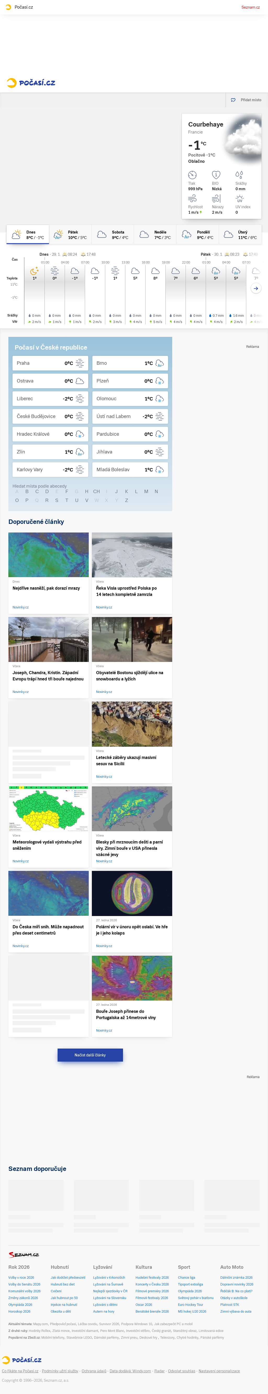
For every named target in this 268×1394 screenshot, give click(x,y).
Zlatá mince (61, 1331)
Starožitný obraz (185, 1331)
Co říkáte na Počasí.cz (20, 1371)
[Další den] (256, 288)
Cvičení (56, 1291)
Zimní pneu (129, 1337)
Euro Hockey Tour (190, 1305)
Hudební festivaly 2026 (152, 1277)
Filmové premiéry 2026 (152, 1291)
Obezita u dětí (61, 1311)
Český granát (161, 1331)
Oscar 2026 (144, 1305)
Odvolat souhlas (181, 1371)
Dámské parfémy (106, 1337)
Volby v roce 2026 (21, 1277)
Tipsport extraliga (190, 1284)
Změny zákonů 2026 (23, 1298)
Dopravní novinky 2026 (236, 1284)
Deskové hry (148, 1337)
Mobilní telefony (52, 1337)
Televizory (167, 1337)
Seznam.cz (251, 7)
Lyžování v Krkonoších (109, 1277)
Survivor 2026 (109, 1324)
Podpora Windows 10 (136, 1324)
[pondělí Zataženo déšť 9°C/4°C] (197, 234)
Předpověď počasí (63, 1324)
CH (96, 491)
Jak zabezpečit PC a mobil (173, 1324)
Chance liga (186, 1277)
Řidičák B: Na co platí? (236, 1291)
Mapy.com (40, 1324)
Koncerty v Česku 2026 (152, 1284)
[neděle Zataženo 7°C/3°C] (155, 234)
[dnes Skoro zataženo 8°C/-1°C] (28, 234)
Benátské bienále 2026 (152, 1311)
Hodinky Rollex (39, 1331)
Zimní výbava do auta (236, 1311)
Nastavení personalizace (219, 1371)
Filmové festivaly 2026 (152, 1298)
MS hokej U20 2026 (192, 1311)
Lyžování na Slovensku (109, 1298)
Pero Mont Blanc (112, 1331)
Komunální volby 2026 (24, 1291)
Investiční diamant (85, 1331)
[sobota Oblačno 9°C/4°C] (113, 234)
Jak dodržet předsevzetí (68, 1277)
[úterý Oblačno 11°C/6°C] (240, 234)
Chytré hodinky (187, 1337)
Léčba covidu (87, 1324)
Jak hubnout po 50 (64, 1298)
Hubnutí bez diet (63, 1284)
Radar (159, 1371)
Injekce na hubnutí (64, 1305)
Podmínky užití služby (60, 1371)
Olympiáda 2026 (20, 1305)
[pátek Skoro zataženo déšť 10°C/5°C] (70, 234)
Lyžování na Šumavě (108, 1284)
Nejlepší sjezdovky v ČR (110, 1291)
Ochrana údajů (94, 1371)
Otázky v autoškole (234, 1298)
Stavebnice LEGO (79, 1337)
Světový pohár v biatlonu (196, 1298)
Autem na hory (103, 1311)
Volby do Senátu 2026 (24, 1284)
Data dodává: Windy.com (130, 1371)
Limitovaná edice (211, 1331)
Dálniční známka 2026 (236, 1277)
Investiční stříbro (138, 1331)
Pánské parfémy (212, 1337)
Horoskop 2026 (19, 1311)
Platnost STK (229, 1305)
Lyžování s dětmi (105, 1305)
